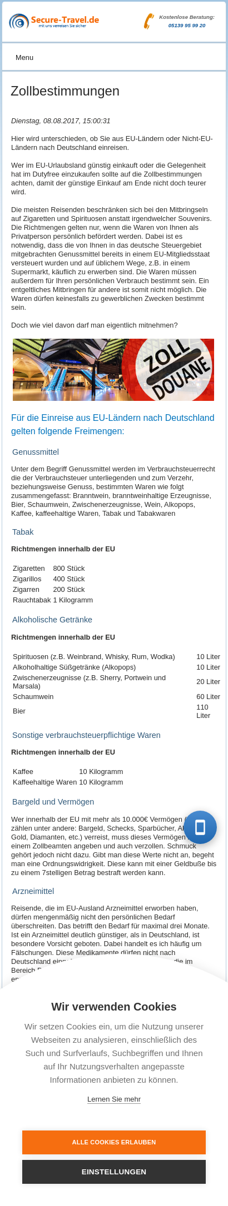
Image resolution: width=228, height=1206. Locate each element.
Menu (24, 57)
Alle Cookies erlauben (114, 1142)
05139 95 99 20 (187, 25)
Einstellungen (114, 1172)
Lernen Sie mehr (114, 1099)
